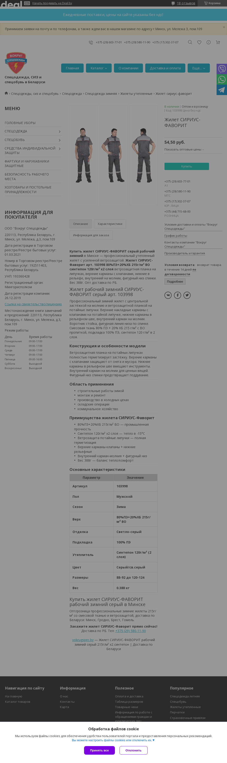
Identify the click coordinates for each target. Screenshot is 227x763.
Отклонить (134, 750)
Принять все (99, 750)
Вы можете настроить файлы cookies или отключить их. (112, 740)
